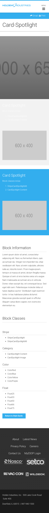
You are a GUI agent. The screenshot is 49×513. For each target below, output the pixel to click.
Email (35, 15)
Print (43, 15)
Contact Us (14, 453)
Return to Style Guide (14, 416)
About (15, 439)
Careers (34, 446)
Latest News (30, 439)
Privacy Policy (18, 446)
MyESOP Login (32, 453)
